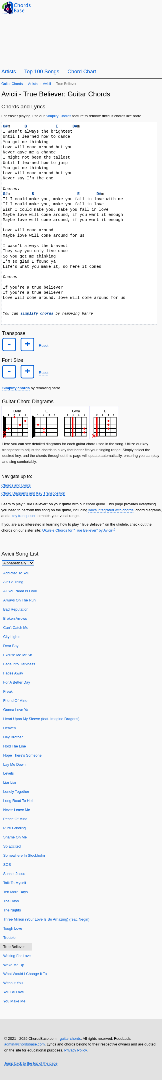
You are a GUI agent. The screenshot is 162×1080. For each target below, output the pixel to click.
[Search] (155, 7)
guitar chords (70, 1038)
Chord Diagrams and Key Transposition (33, 493)
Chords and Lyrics (16, 485)
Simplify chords (16, 388)
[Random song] (141, 7)
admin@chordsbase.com (24, 1044)
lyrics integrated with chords (110, 510)
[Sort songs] (18, 563)
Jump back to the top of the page (30, 1063)
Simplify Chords (58, 116)
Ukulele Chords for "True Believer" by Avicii (77, 530)
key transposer (23, 516)
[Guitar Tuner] (127, 7)
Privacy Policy (75, 1050)
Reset (43, 345)
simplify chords (36, 313)
